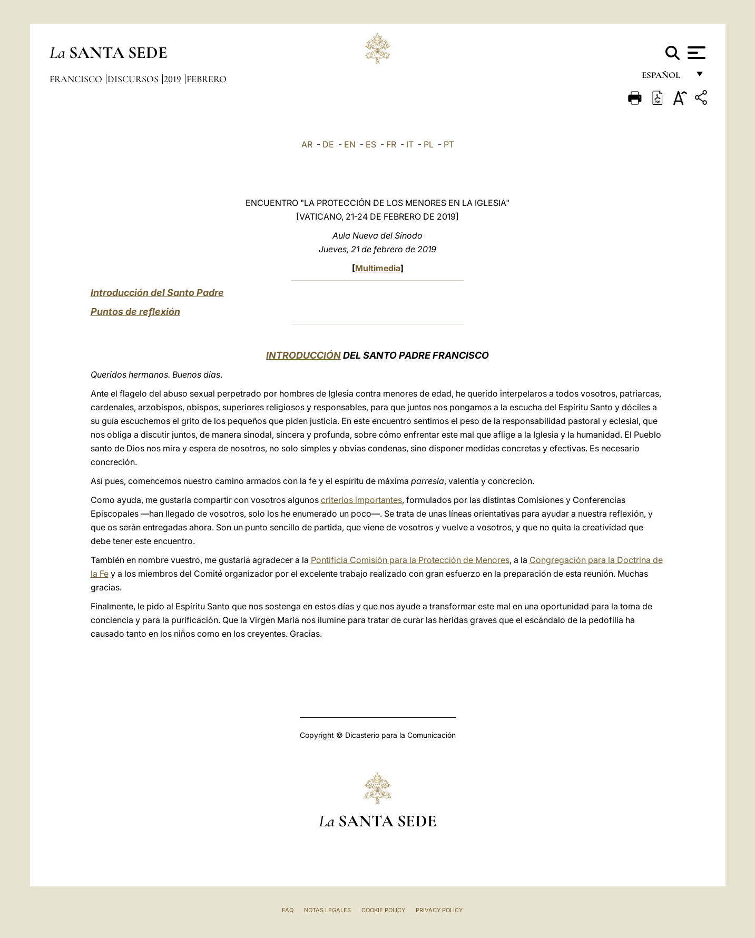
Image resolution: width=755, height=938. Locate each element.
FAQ (287, 910)
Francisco (77, 79)
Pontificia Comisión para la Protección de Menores (410, 560)
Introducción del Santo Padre (157, 292)
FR (391, 144)
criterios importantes (361, 500)
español (665, 78)
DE (328, 144)
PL (429, 144)
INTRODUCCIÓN (303, 355)
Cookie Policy (383, 910)
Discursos (134, 79)
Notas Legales (327, 910)
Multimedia (377, 268)
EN (350, 144)
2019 (173, 79)
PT (449, 144)
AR (306, 144)
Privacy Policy (439, 910)
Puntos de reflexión (135, 311)
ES (371, 144)
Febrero (207, 79)
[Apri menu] (695, 53)
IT (410, 144)
